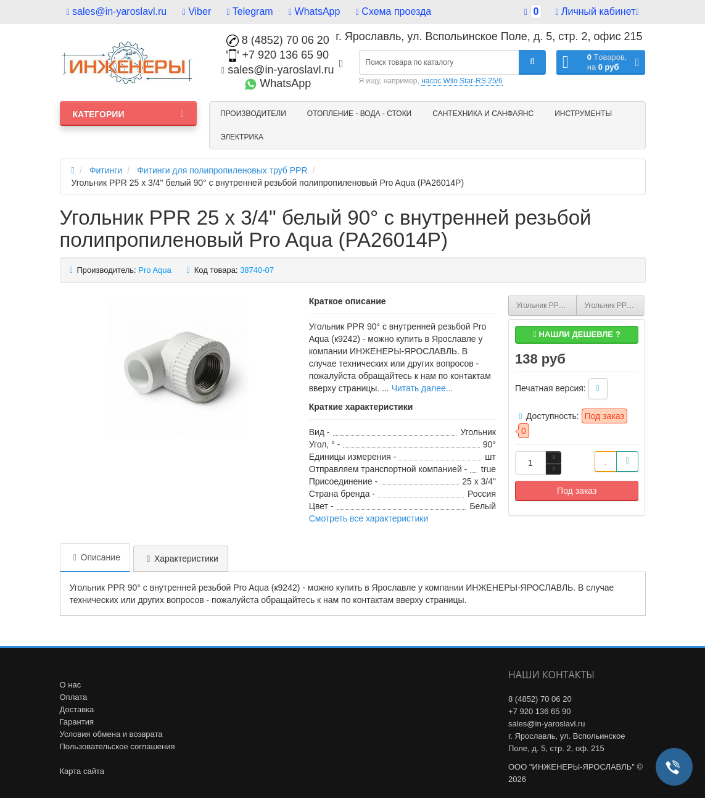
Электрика (241, 137)
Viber (197, 11)
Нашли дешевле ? (577, 334)
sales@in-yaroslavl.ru (117, 11)
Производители (253, 113)
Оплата (74, 697)
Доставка (77, 709)
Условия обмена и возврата (111, 734)
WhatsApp (314, 11)
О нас (70, 684)
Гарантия (77, 721)
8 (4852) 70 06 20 (277, 40)
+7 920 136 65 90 (277, 55)
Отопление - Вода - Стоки (359, 113)
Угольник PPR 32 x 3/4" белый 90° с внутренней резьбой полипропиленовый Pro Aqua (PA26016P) (614, 305)
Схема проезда (393, 11)
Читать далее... (422, 388)
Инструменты (583, 113)
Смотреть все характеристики (369, 518)
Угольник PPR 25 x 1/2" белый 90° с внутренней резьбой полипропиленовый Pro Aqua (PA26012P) (546, 305)
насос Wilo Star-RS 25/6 (461, 81)
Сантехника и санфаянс (483, 113)
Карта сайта (82, 771)
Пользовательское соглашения (117, 746)
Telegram (250, 11)
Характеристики (180, 558)
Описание (95, 557)
